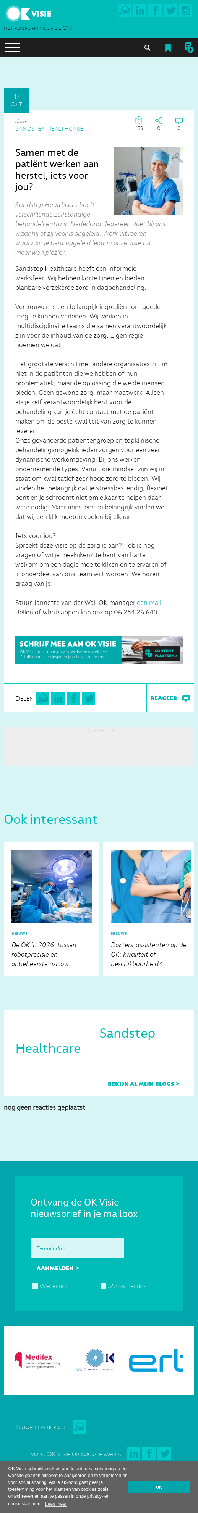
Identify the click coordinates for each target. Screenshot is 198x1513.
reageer (170, 698)
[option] (51, 909)
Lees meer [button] (56, 1504)
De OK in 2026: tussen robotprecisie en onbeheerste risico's (51, 907)
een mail (149, 602)
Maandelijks (127, 1286)
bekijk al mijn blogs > (143, 1083)
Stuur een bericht (41, 1427)
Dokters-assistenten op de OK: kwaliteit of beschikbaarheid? (151, 907)
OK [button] (159, 1487)
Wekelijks (53, 1286)
